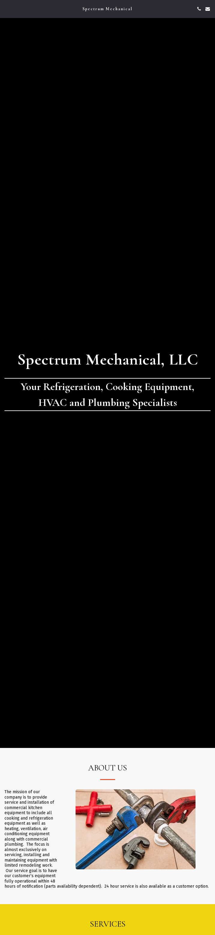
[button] (6, 8)
